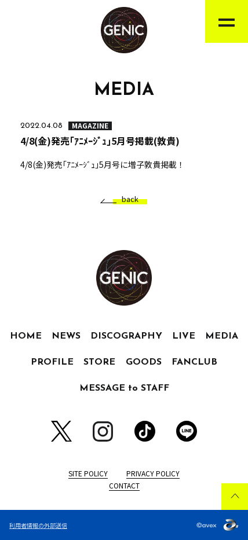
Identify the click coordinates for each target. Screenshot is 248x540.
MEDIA (221, 336)
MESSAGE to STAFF (124, 388)
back (125, 199)
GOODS (144, 362)
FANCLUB (194, 362)
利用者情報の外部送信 (38, 525)
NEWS (66, 336)
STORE (99, 362)
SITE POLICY (88, 473)
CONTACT (124, 485)
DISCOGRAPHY (126, 336)
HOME (26, 336)
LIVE (183, 336)
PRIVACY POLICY (153, 473)
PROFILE (52, 362)
